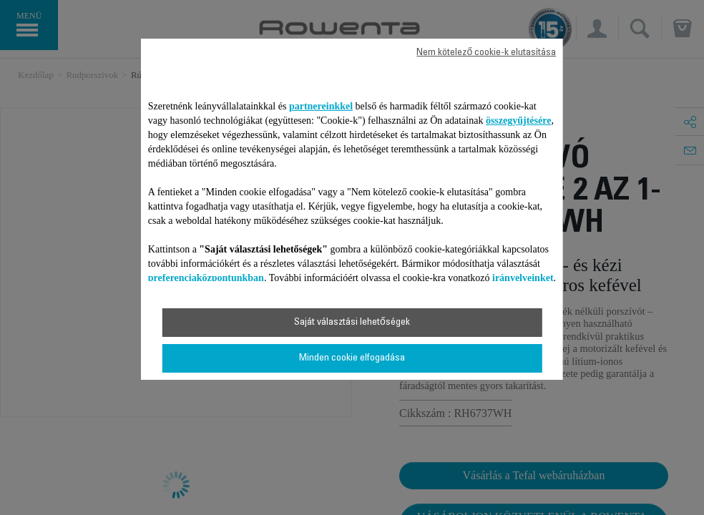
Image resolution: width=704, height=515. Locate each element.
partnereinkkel (321, 106)
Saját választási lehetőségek (352, 323)
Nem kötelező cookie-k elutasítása (486, 53)
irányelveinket (523, 278)
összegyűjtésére (519, 120)
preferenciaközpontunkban (206, 278)
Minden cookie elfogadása (352, 358)
